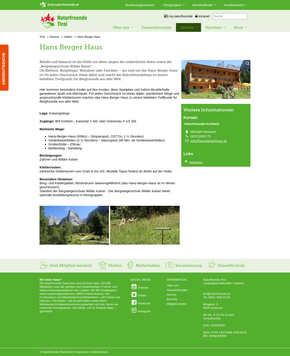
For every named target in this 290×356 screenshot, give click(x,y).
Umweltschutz (226, 265)
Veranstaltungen (156, 27)
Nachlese (213, 27)
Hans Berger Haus (88, 36)
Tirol (42, 36)
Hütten (68, 36)
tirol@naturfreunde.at (216, 293)
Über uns (121, 27)
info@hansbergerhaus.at (208, 141)
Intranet (202, 16)
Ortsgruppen (172, 5)
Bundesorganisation (140, 5)
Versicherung (183, 265)
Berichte (172, 299)
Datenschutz (100, 352)
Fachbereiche (234, 5)
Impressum (82, 352)
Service (187, 27)
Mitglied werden (177, 303)
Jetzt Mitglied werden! (66, 265)
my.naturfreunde (178, 16)
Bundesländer (203, 5)
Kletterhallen (143, 265)
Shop (238, 27)
